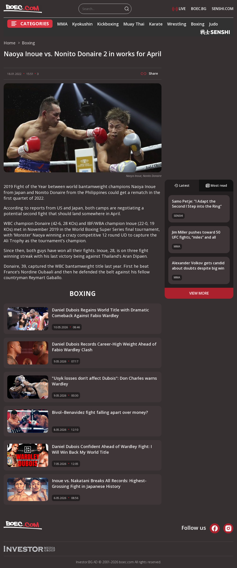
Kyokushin (82, 24)
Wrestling (176, 24)
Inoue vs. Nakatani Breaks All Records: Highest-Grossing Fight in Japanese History (99, 483)
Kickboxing (108, 24)
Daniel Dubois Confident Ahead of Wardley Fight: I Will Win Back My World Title (102, 449)
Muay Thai (133, 24)
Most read (216, 185)
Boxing (197, 24)
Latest (181, 185)
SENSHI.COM (222, 8)
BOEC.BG (198, 8)
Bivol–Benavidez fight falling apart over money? (100, 412)
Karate (156, 24)
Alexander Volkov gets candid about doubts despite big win (198, 265)
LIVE (179, 8)
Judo (213, 24)
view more (199, 293)
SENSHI (178, 216)
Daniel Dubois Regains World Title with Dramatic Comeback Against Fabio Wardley (100, 312)
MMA (62, 24)
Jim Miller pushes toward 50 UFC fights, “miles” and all (196, 235)
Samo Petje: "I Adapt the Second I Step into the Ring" (197, 204)
